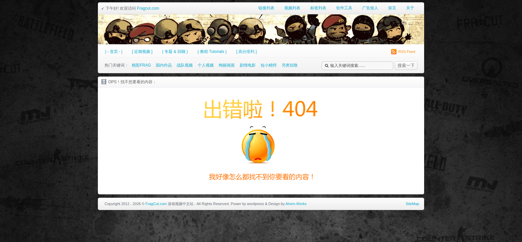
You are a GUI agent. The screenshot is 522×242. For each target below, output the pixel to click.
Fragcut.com (148, 8)
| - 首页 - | (114, 51)
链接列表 (266, 8)
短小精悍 (269, 65)
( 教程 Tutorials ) (212, 51)
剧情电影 (248, 65)
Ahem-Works (296, 204)
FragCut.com (156, 204)
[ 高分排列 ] (246, 51)
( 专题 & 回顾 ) (175, 51)
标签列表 (318, 8)
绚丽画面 (227, 65)
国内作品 (164, 65)
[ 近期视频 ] (142, 51)
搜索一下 (406, 65)
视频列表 (292, 8)
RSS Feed (403, 51)
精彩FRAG (141, 65)
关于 (410, 8)
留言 (392, 8)
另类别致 (290, 65)
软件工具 (344, 8)
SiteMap (412, 204)
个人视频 (206, 65)
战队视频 (185, 65)
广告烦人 (370, 8)
